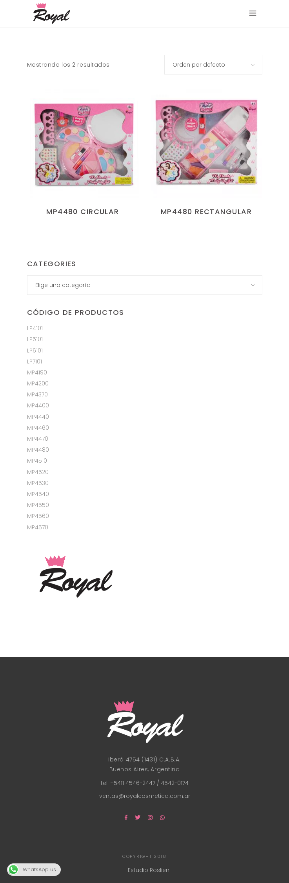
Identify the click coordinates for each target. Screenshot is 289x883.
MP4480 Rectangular (206, 211)
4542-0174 (174, 783)
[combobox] (213, 64)
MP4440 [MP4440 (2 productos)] (38, 417)
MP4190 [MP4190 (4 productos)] (37, 372)
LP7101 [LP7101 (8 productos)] (34, 361)
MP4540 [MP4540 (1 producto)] (38, 494)
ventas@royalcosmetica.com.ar (144, 796)
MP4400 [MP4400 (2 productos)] (38, 405)
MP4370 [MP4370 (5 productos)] (37, 394)
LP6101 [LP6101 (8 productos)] (35, 350)
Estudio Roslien (148, 870)
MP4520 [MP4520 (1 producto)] (38, 472)
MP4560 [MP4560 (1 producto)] (38, 516)
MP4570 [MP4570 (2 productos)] (37, 527)
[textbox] (144, 285)
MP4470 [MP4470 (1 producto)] (37, 439)
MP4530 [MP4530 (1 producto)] (38, 483)
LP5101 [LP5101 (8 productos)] (35, 339)
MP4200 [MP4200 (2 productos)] (38, 383)
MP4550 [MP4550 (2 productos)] (38, 505)
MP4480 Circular (82, 211)
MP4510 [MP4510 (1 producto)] (37, 461)
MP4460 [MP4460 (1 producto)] (38, 428)
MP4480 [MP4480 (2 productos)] (38, 450)
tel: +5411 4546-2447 (129, 783)
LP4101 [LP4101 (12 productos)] (35, 328)
